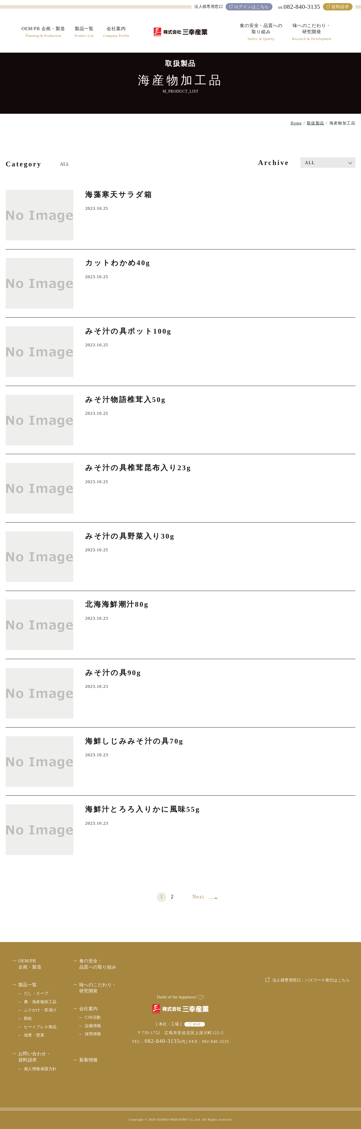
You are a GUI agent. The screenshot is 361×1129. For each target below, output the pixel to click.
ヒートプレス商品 (40, 1027)
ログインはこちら (251, 7)
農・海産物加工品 (40, 1002)
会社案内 (88, 1008)
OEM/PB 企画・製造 (29, 963)
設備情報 (93, 1026)
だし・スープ (36, 993)
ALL (64, 164)
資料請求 (340, 7)
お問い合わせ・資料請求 (34, 1056)
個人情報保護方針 (40, 1069)
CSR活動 (93, 1017)
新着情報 (88, 1059)
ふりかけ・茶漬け (40, 1010)
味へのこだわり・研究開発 (97, 987)
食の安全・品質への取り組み (97, 963)
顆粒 (28, 1018)
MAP (197, 1024)
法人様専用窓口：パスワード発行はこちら (311, 1022)
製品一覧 (27, 984)
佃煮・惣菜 (34, 1035)
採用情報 (93, 1034)
